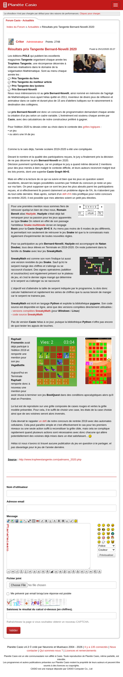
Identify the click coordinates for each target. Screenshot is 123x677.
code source (28, 314)
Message (12, 516)
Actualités (33, 26)
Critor (20, 41)
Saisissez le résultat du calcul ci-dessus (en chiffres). (40, 609)
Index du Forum (16, 26)
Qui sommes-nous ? (51, 650)
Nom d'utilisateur (17, 487)
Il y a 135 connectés (96, 646)
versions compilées (32, 310)
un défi (43, 421)
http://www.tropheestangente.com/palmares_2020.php (50, 459)
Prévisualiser (106, 555)
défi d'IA (67, 193)
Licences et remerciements (80, 650)
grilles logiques (91, 126)
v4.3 (26, 646)
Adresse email (15, 501)
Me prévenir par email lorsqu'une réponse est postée (41, 593)
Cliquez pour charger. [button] (90, 13)
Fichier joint (14, 578)
